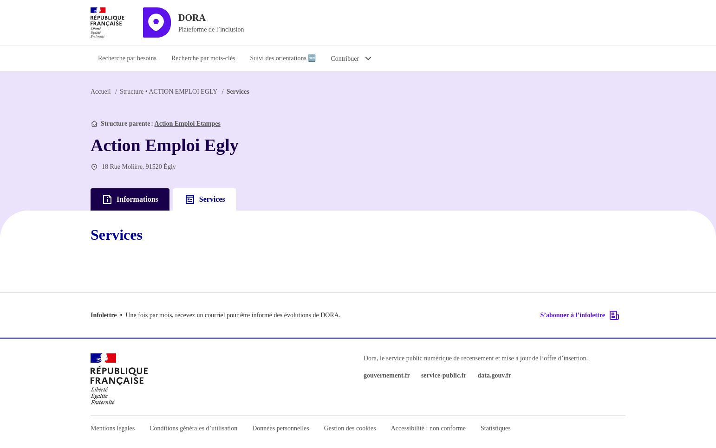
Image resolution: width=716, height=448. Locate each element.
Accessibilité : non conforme (428, 428)
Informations (130, 199)
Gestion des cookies (350, 428)
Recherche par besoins (127, 58)
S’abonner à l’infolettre (580, 315)
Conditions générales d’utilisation (193, 428)
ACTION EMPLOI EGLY (168, 91)
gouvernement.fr (387, 375)
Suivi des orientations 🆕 (283, 58)
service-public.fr (444, 375)
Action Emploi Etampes (188, 123)
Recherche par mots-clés (203, 58)
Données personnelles (280, 428)
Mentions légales (113, 428)
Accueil (101, 91)
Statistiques (496, 428)
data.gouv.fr (494, 375)
